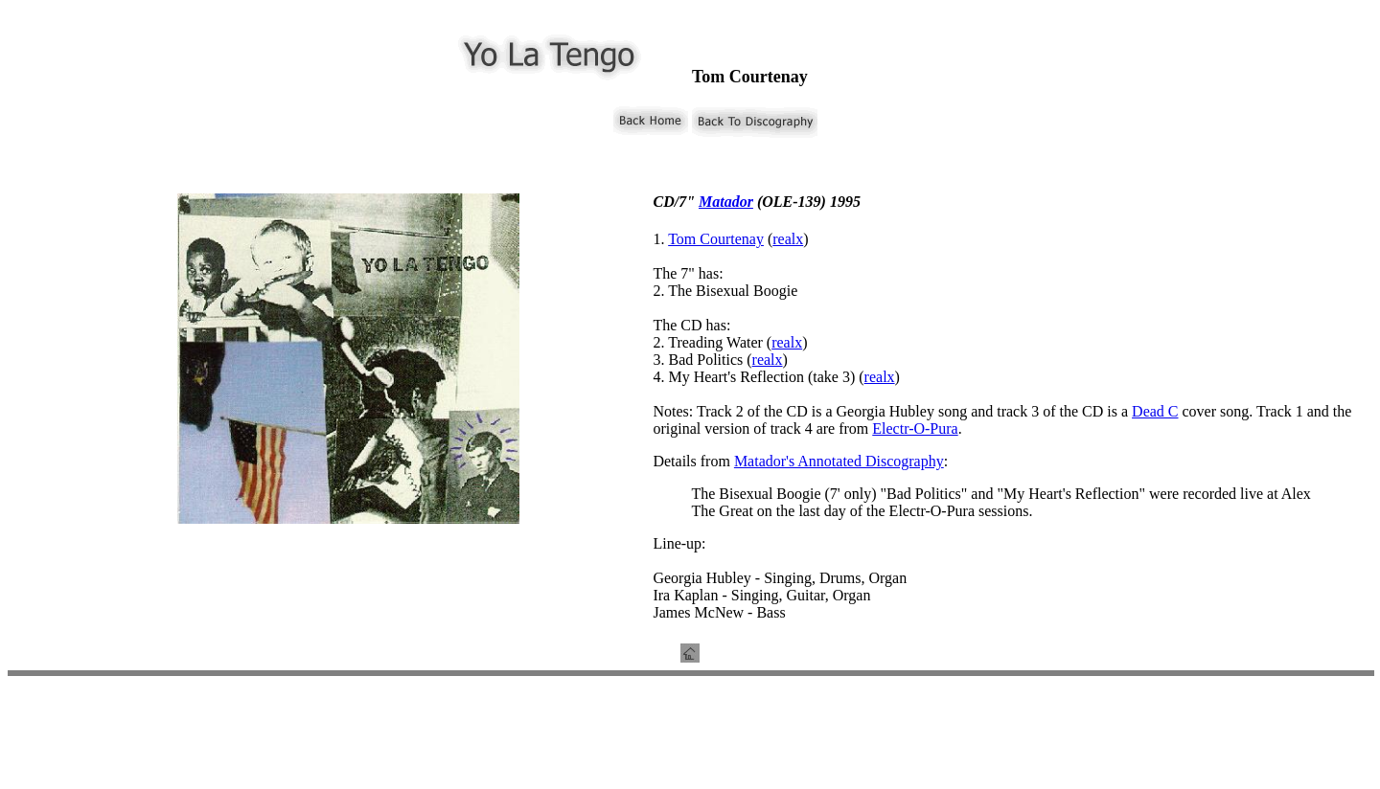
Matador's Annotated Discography (839, 461)
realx (787, 239)
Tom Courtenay (716, 239)
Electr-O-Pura (914, 428)
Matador (726, 201)
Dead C (1155, 411)
